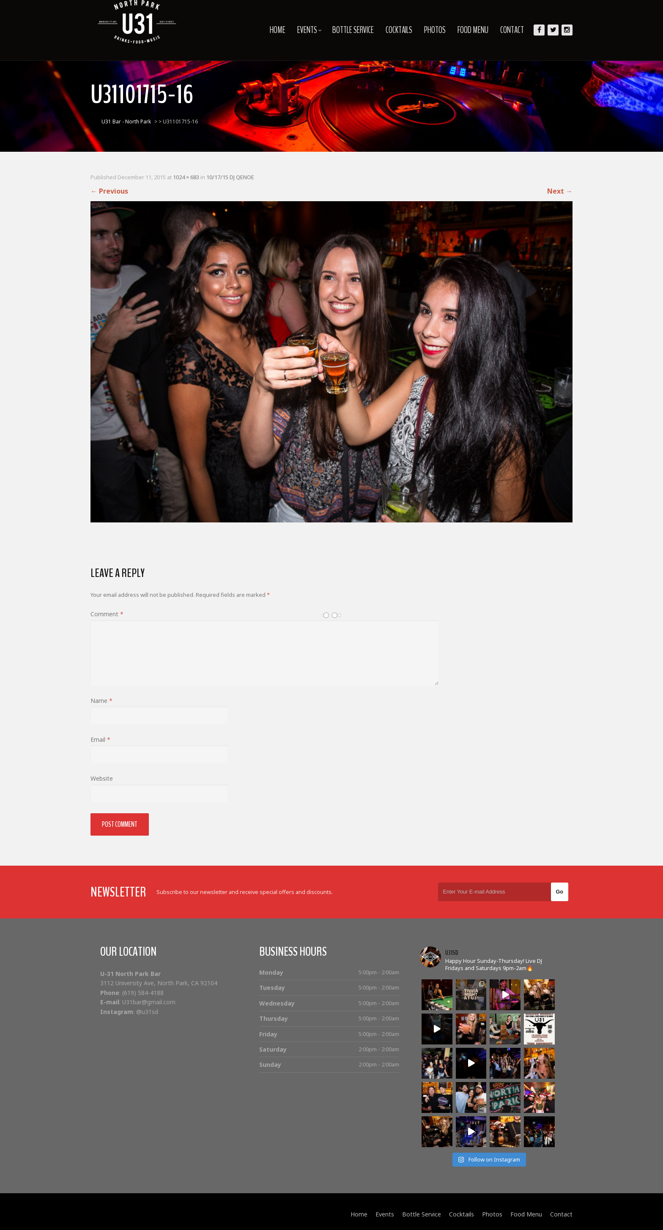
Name (101, 701)
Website (101, 778)
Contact (512, 30)
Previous (109, 191)
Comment (106, 614)
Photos (435, 30)
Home (277, 30)
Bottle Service (353, 30)
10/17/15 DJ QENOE (230, 177)
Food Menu (473, 30)
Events (309, 30)
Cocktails (399, 30)
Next (560, 191)
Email (100, 739)
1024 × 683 (186, 177)
